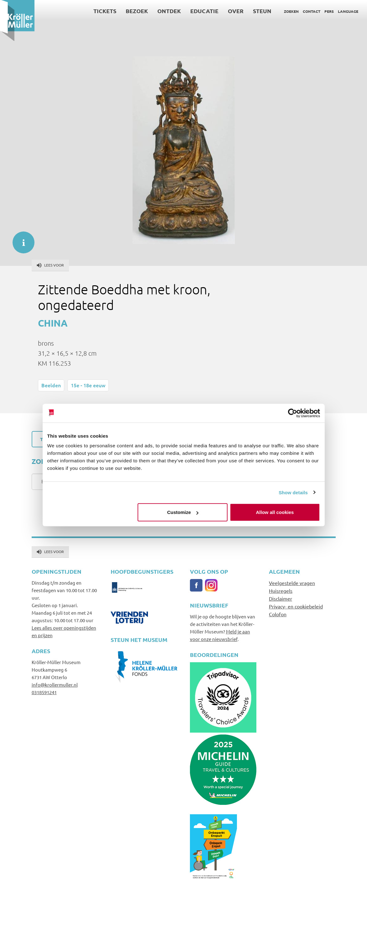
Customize (182, 512)
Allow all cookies (275, 512)
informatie (20, 239)
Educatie (204, 10)
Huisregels (280, 590)
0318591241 (44, 692)
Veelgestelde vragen (292, 583)
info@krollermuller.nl (55, 685)
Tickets (104, 10)
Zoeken (291, 11)
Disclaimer (280, 598)
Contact (311, 11)
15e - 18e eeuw (88, 385)
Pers (329, 11)
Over (236, 10)
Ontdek (169, 10)
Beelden (51, 385)
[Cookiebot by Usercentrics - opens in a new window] (292, 413)
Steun (262, 10)
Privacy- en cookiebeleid (296, 606)
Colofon (277, 614)
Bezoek (137, 10)
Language (348, 11)
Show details (293, 492)
